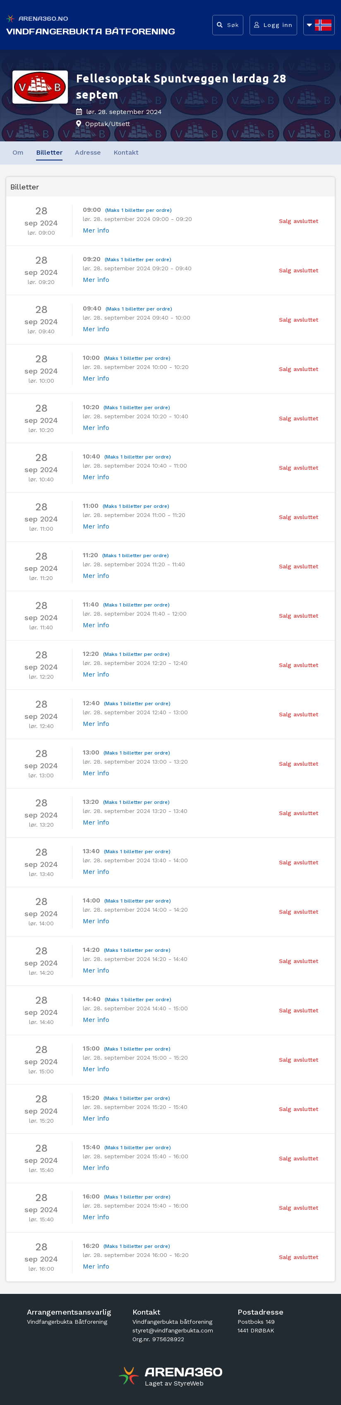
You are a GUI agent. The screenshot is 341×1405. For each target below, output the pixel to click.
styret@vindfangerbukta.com (172, 1330)
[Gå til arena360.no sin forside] (130, 1377)
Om (18, 152)
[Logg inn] (273, 25)
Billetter (49, 152)
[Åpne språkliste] (319, 25)
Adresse (88, 152)
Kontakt (126, 152)
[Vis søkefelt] (228, 25)
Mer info (96, 230)
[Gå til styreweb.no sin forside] (174, 1383)
